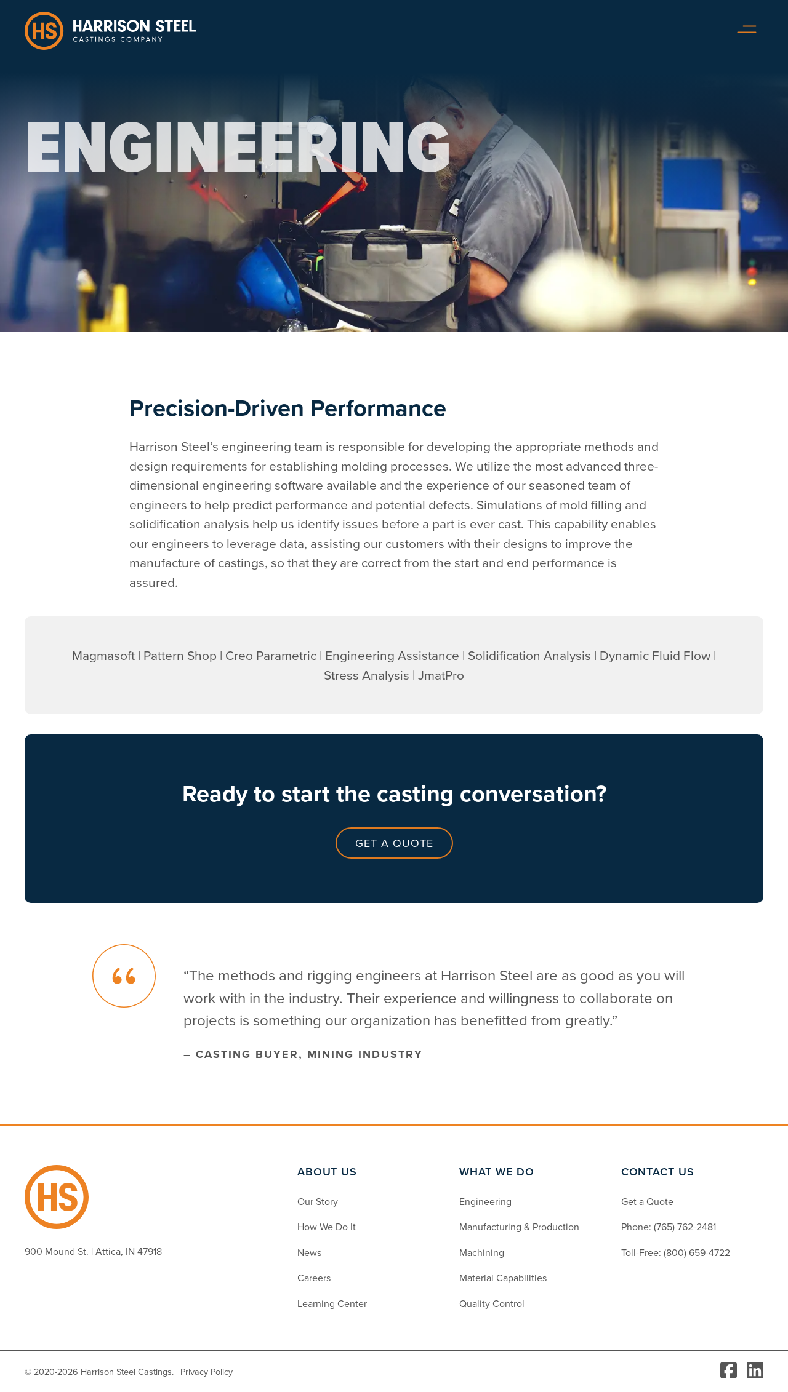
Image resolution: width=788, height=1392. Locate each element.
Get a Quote (394, 843)
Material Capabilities (503, 1277)
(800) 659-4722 (697, 1252)
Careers (314, 1277)
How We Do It (326, 1226)
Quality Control (492, 1303)
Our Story (317, 1201)
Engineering (485, 1201)
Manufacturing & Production (519, 1226)
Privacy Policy (206, 1371)
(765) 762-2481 (685, 1226)
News (309, 1252)
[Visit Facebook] (728, 1371)
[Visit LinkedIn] (755, 1371)
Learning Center (332, 1303)
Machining (481, 1252)
